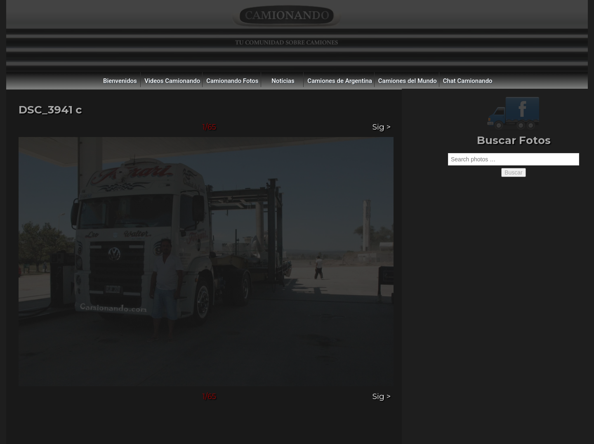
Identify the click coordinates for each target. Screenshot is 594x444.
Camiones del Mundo (407, 81)
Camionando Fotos (232, 81)
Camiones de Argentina (339, 81)
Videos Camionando (172, 81)
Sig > (381, 127)
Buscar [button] (513, 172)
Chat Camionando (468, 81)
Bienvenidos (120, 81)
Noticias (282, 81)
